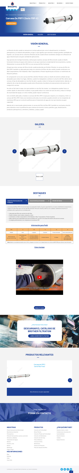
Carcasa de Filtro (38, 441)
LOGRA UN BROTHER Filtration (39, 336)
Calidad (58, 438)
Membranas (37, 443)
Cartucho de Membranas (40, 436)
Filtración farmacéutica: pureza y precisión (17, 436)
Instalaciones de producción (64, 432)
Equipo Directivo (61, 439)
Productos (42, 3)
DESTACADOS (51, 34)
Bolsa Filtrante (37, 432)
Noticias (9, 456)
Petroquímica (10, 434)
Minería (9, 441)
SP (23, 9)
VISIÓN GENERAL (28, 34)
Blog (8, 454)
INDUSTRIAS (33, 3)
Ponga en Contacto (39, 413)
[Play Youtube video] (39, 277)
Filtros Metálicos (38, 439)
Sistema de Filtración (39, 445)
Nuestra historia (61, 436)
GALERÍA (40, 34)
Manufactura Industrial (12, 432)
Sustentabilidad (60, 434)
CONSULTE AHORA (39, 308)
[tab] (17, 201)
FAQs (8, 458)
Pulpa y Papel (10, 449)
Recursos (59, 3)
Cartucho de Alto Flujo (39, 438)
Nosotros (51, 3)
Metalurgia (9, 447)
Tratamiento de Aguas (12, 439)
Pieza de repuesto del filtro (40, 447)
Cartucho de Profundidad (40, 430)
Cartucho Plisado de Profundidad (42, 434)
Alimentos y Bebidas (12, 438)
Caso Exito (9, 460)
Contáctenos (69, 3)
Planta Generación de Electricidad (15, 430)
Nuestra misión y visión (62, 430)
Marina (8, 445)
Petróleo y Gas (10, 443)
